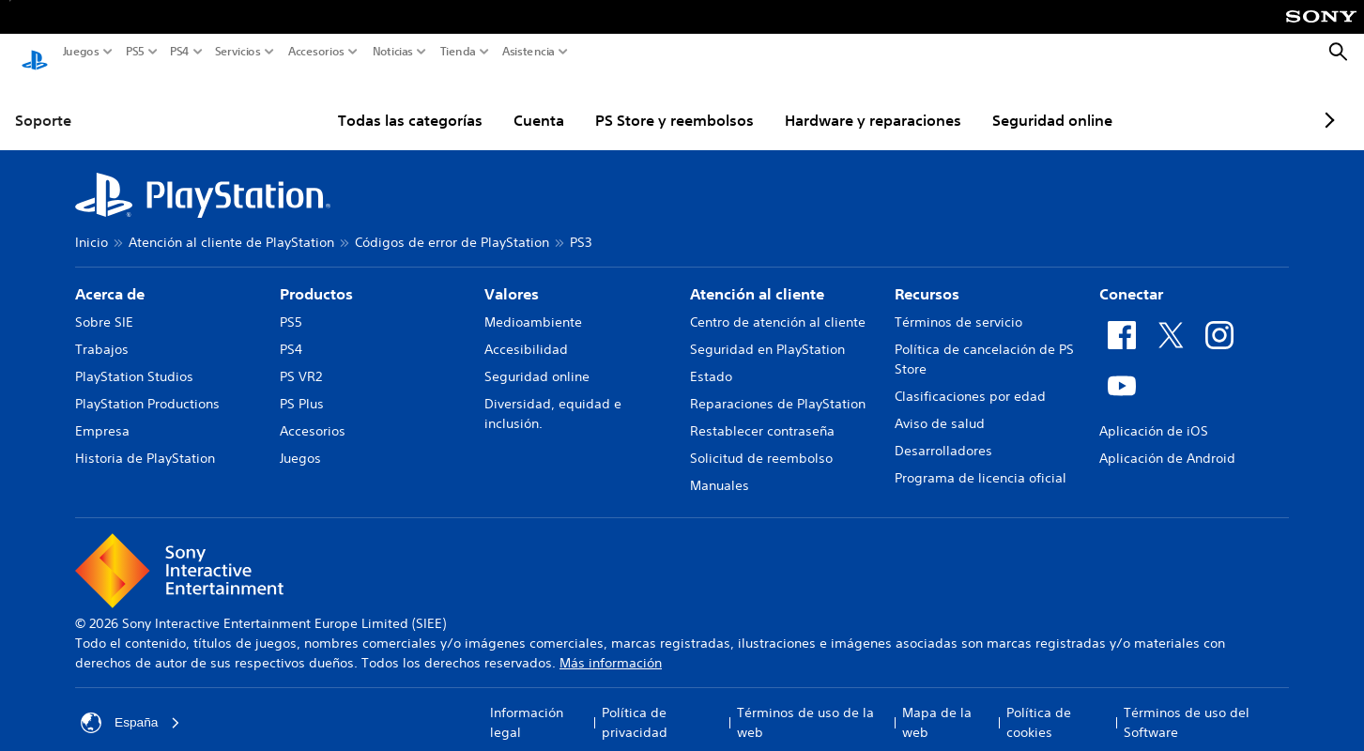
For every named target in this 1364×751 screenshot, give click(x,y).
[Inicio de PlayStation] (35, 52)
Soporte (43, 102)
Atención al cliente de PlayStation (231, 224)
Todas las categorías (365, 102)
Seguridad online (1007, 102)
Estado (711, 358)
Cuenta (493, 102)
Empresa (102, 413)
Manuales (719, 467)
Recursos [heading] (927, 276)
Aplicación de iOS (1153, 413)
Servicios (238, 51)
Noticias (393, 51)
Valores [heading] (511, 276)
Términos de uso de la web (805, 704)
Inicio (91, 224)
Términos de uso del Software (1186, 704)
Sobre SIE (104, 304)
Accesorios (316, 51)
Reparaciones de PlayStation (778, 385)
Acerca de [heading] (110, 276)
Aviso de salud (940, 405)
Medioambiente (533, 304)
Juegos (81, 51)
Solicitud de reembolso (761, 440)
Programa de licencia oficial (980, 460)
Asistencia (528, 51)
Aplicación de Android (1167, 440)
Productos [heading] (316, 276)
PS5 (135, 51)
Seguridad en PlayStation (767, 331)
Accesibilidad (526, 331)
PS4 (180, 51)
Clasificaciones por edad (970, 378)
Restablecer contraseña (762, 413)
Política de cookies (1038, 704)
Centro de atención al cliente (778, 304)
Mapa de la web (937, 704)
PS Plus (302, 385)
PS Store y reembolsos (629, 102)
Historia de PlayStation (145, 440)
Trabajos (102, 331)
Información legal (526, 704)
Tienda (458, 51)
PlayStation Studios (134, 358)
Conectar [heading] (1131, 276)
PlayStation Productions (147, 385)
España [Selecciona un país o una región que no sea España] (131, 705)
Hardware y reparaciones (828, 102)
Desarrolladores (943, 432)
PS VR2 (301, 358)
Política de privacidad (634, 704)
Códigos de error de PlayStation (452, 224)
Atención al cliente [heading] (757, 276)
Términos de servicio (958, 304)
